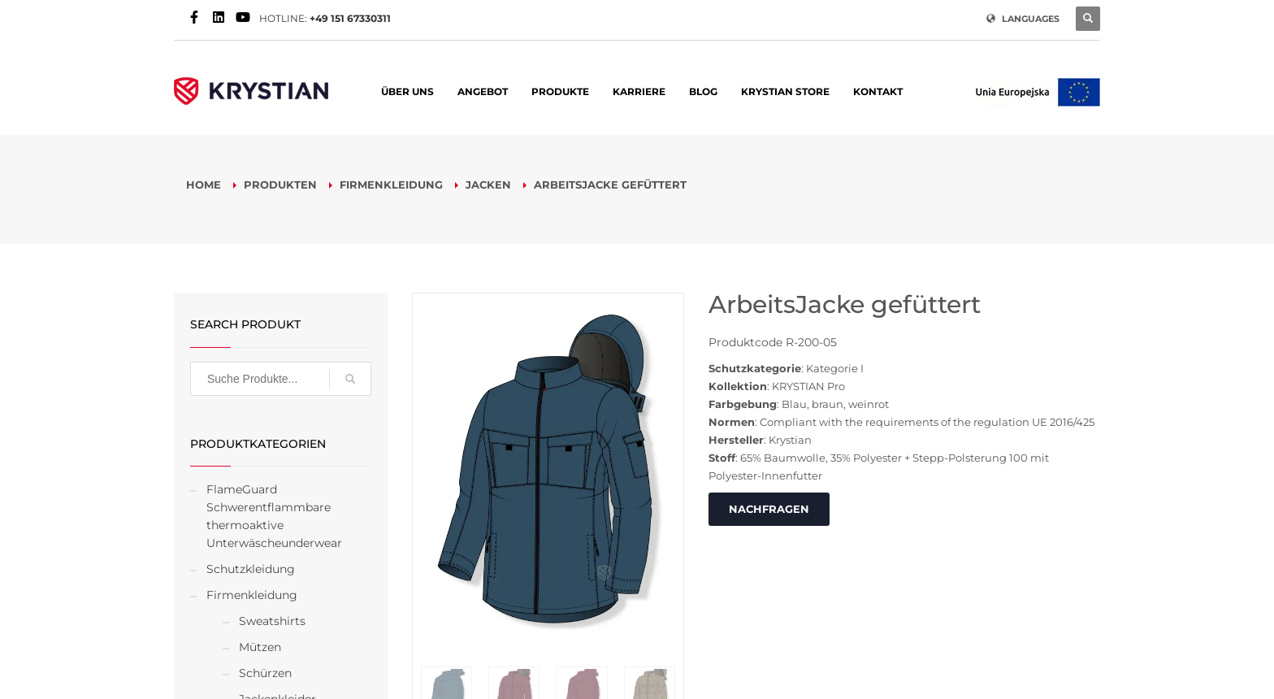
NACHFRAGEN (769, 508)
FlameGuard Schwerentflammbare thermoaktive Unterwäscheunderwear (274, 516)
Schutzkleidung (250, 569)
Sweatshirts (272, 621)
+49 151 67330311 (350, 18)
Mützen (260, 647)
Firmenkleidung (251, 595)
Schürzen (265, 673)
